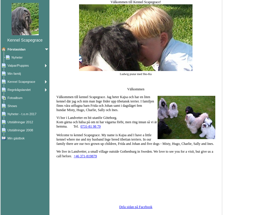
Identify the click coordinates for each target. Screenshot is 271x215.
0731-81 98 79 (91, 126)
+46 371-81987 (85, 156)
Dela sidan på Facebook (135, 207)
